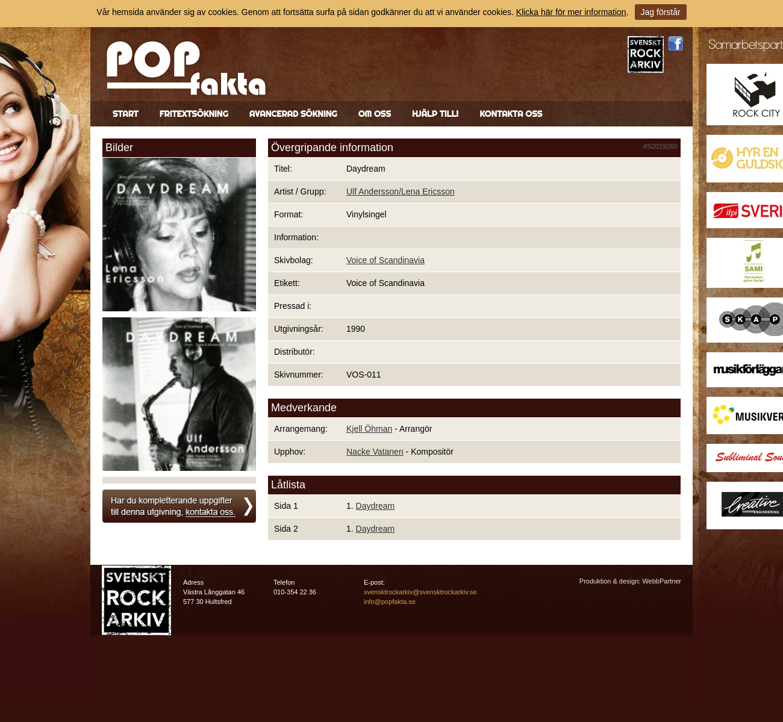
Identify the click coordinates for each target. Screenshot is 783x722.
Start (126, 113)
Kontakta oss (510, 113)
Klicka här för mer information (571, 12)
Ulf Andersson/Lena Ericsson (400, 191)
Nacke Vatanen (375, 451)
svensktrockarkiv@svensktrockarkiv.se (420, 592)
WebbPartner (661, 581)
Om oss (374, 113)
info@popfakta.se (390, 601)
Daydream (375, 506)
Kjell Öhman (369, 429)
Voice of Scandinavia (385, 260)
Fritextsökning (194, 113)
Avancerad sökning (293, 113)
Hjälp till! (435, 113)
